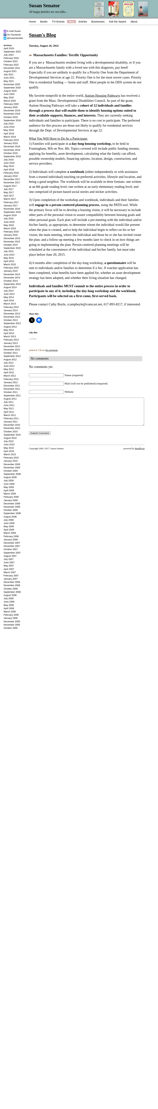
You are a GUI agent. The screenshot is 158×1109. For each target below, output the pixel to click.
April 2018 (9, 169)
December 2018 (12, 146)
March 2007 (10, 572)
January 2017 (11, 205)
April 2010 (9, 451)
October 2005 (11, 628)
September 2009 (12, 474)
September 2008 (12, 513)
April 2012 (9, 372)
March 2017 (10, 199)
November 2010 (12, 428)
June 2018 (9, 163)
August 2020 (10, 90)
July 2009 (9, 480)
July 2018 (9, 159)
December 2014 (12, 274)
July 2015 (9, 251)
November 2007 (12, 546)
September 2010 (12, 434)
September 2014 (12, 284)
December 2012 (12, 346)
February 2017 (11, 202)
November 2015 (12, 241)
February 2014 (11, 307)
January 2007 (11, 578)
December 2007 (12, 542)
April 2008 (9, 529)
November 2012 (12, 349)
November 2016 (12, 208)
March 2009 (10, 493)
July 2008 (9, 520)
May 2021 (9, 81)
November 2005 (12, 624)
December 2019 (12, 110)
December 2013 (12, 313)
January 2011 (11, 421)
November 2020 (12, 84)
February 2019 (11, 140)
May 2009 (9, 487)
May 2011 (9, 408)
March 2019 (10, 136)
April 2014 (9, 300)
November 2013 (12, 316)
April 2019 (9, 133)
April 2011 (9, 412)
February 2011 (11, 418)
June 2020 (9, 94)
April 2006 (9, 608)
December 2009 (12, 464)
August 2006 (10, 595)
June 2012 (9, 366)
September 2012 (12, 356)
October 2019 (11, 117)
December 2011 (12, 385)
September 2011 (12, 395)
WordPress (140, 454)
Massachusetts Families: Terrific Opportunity (65, 55)
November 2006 (12, 585)
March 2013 (10, 336)
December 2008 (12, 503)
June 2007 (9, 562)
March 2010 (10, 454)
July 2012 (9, 362)
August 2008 (10, 516)
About (134, 21)
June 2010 (9, 444)
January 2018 (11, 176)
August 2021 (10, 71)
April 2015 (9, 261)
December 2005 (12, 621)
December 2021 (12, 68)
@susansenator (13, 38)
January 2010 (11, 461)
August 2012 (10, 359)
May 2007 (9, 565)
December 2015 (12, 238)
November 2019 (12, 113)
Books (43, 21)
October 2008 (11, 510)
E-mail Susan (12, 31)
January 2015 (11, 271)
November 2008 (12, 506)
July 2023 (9, 54)
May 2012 (9, 369)
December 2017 (12, 179)
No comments (51, 350)
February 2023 (11, 58)
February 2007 (11, 575)
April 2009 (9, 490)
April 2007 (9, 569)
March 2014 (10, 303)
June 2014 (9, 294)
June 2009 (9, 484)
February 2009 (11, 497)
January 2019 (11, 143)
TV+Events (58, 21)
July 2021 (9, 74)
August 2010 (10, 438)
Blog (71, 21)
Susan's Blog (42, 35)
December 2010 (12, 425)
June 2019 (9, 127)
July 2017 (9, 189)
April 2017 (9, 195)
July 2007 (9, 559)
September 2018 (12, 156)
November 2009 (12, 467)
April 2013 (9, 333)
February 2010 (11, 457)
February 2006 (11, 614)
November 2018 (12, 150)
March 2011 (10, 415)
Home (32, 21)
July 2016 (9, 218)
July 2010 (9, 441)
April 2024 (9, 48)
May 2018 (9, 166)
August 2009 (10, 477)
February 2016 (11, 231)
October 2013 (11, 320)
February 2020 (11, 104)
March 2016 (10, 228)
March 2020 (10, 100)
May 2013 (9, 330)
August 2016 (10, 215)
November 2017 (12, 182)
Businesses (98, 21)
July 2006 (9, 598)
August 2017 (10, 186)
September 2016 (12, 212)
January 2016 (11, 235)
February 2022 (11, 64)
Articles (82, 21)
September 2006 (12, 592)
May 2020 (9, 97)
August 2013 (10, 326)
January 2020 (11, 107)
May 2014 (9, 297)
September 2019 (12, 120)
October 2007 (11, 549)
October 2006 (11, 588)
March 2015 (10, 264)
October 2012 (11, 352)
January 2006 (11, 618)
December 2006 (12, 582)
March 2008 (10, 533)
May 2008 (9, 526)
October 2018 (11, 153)
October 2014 (11, 280)
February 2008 (11, 536)
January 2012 (11, 382)
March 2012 (10, 375)
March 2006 (10, 611)
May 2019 (9, 130)
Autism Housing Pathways (102, 95)
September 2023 (12, 51)
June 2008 (9, 523)
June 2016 (9, 222)
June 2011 (9, 405)
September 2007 (12, 552)
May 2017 (9, 192)
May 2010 (9, 448)
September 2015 (12, 248)
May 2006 (9, 605)
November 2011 (12, 388)
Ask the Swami (117, 21)
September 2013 (12, 323)
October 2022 (11, 61)
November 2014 (12, 277)
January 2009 (11, 500)
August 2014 (10, 287)
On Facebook (12, 34)
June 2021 (9, 77)
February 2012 (11, 379)
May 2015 (9, 258)
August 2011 (10, 398)
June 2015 (9, 254)
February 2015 (11, 267)
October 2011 (11, 392)
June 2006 (9, 601)
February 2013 (11, 339)
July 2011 (9, 402)
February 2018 (11, 172)
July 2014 (9, 290)
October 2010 (11, 431)
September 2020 (12, 87)
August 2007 (10, 556)
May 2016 (9, 225)
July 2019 (9, 123)
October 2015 (11, 244)
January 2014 (11, 310)
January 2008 (11, 539)
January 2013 (11, 343)
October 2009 (11, 470)
